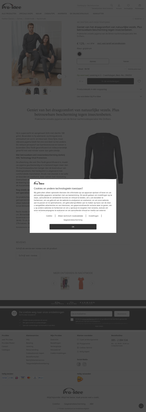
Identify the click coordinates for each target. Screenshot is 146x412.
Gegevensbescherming (73, 220)
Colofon (49, 216)
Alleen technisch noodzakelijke (70, 216)
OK (73, 227)
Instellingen (94, 216)
